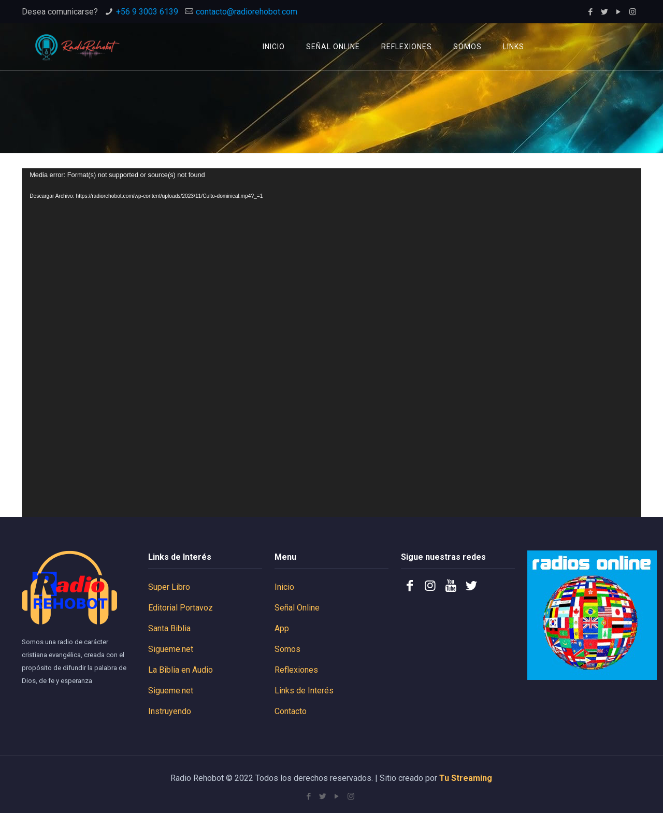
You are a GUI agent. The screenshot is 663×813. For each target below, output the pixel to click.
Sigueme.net (170, 649)
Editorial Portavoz (180, 608)
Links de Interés (304, 690)
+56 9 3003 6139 (147, 12)
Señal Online (297, 608)
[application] (331, 342)
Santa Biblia (169, 628)
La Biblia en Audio (180, 670)
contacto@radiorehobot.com (246, 12)
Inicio (284, 587)
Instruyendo (169, 711)
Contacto (291, 711)
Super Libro (169, 587)
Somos (287, 649)
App (282, 628)
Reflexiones (296, 670)
